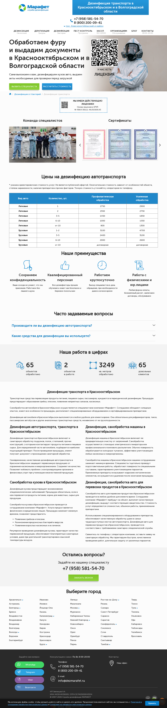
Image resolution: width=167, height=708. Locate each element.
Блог (134, 31)
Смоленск (106, 628)
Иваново (44, 599)
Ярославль (136, 636)
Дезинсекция (22, 32)
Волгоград (14, 628)
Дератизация (41, 32)
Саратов (105, 620)
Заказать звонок (83, 577)
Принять (152, 703)
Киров (43, 628)
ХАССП (101, 32)
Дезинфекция (61, 32)
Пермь (73, 644)
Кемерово (45, 624)
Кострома (45, 632)
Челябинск (136, 632)
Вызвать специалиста (24, 86)
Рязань (104, 604)
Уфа (133, 620)
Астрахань (14, 604)
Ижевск (43, 604)
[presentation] (79, 145)
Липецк (73, 599)
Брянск (12, 612)
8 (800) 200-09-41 (88, 23)
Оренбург (75, 636)
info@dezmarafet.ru (71, 681)
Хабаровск (136, 624)
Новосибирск (77, 624)
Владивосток (15, 616)
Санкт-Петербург (109, 612)
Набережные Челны (80, 616)
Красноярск (45, 640)
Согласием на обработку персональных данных (71, 704)
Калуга (43, 620)
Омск (73, 628)
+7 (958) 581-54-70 (88, 19)
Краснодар (45, 636)
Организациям (118, 32)
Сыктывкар (106, 640)
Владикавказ (15, 620)
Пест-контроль (83, 32)
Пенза (73, 640)
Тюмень (135, 612)
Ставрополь (107, 636)
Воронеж (13, 636)
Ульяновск (136, 616)
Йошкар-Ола (46, 608)
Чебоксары (136, 628)
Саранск (105, 616)
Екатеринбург (16, 640)
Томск (134, 604)
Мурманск (75, 612)
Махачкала (75, 604)
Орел (72, 632)
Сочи (103, 632)
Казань (43, 612)
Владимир (14, 624)
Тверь (134, 599)
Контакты (147, 32)
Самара (105, 608)
